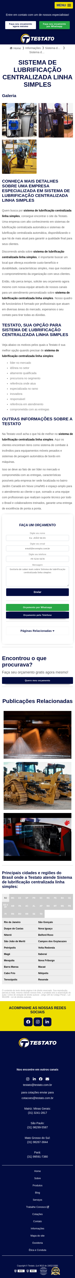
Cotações (37, 1214)
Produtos (37, 1185)
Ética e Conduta (37, 1250)
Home (37, 1171)
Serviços (37, 1199)
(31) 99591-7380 (37, 1156)
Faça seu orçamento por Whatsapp (54, 25)
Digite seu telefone (37, 554)
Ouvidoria (37, 1243)
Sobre (37, 1178)
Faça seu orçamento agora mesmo (20, 25)
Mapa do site (37, 1235)
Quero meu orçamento (37, 680)
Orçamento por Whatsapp (37, 607)
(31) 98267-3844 (37, 1142)
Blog (37, 1192)
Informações (37, 1228)
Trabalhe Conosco (37, 1207)
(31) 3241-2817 (37, 1112)
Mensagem (37, 565)
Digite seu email (37, 544)
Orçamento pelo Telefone (37, 615)
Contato (37, 1221)
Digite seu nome (37, 533)
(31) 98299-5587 (37, 1127)
